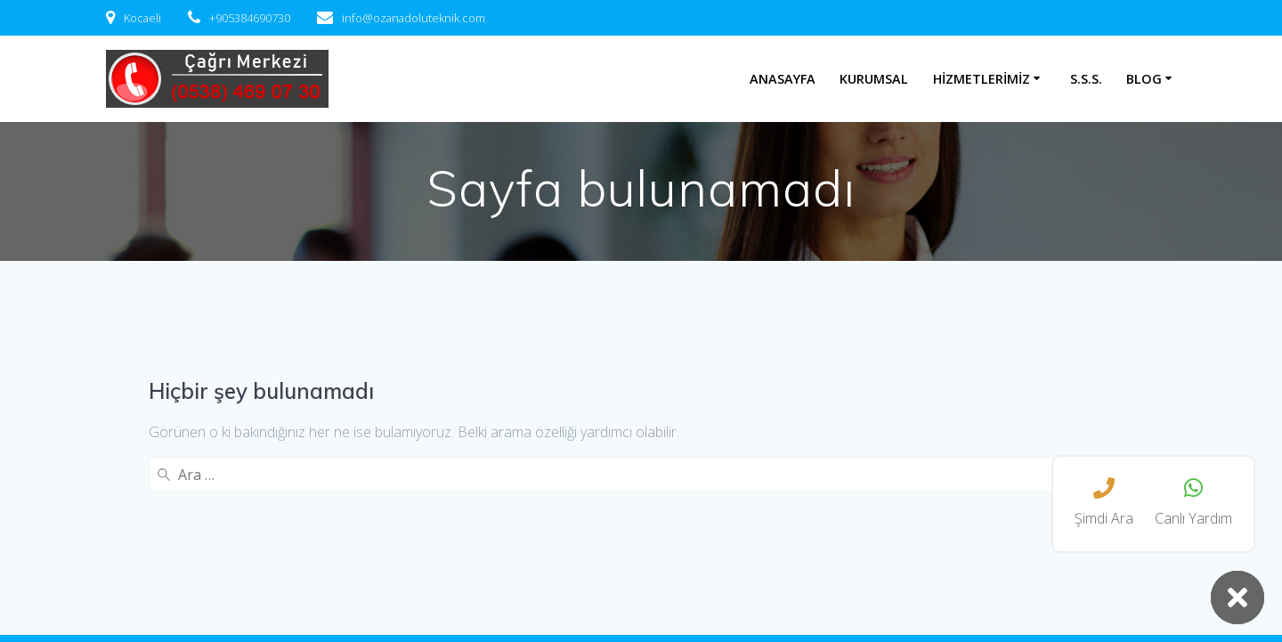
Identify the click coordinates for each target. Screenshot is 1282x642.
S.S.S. (1086, 78)
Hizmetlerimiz (981, 78)
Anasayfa (782, 78)
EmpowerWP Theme (923, 596)
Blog (1144, 78)
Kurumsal (874, 78)
